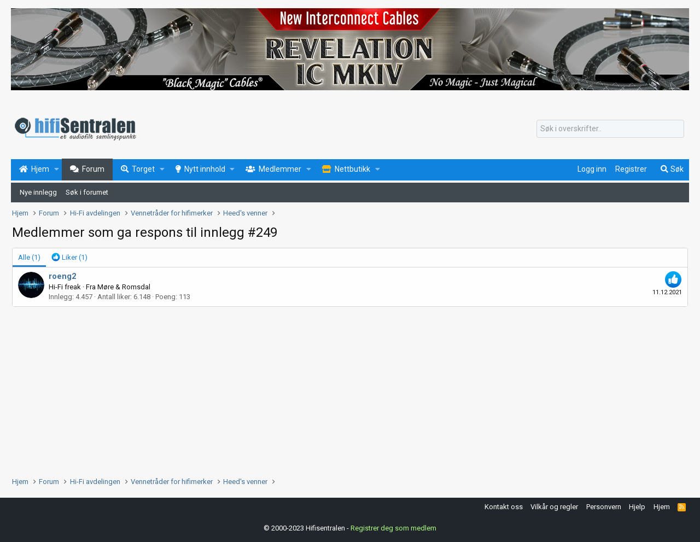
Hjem (662, 507)
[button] (56, 169)
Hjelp (637, 507)
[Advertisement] (340, 388)
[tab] (69, 257)
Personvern (603, 507)
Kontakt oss (504, 507)
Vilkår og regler (554, 507)
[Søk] (610, 129)
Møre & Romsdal (123, 287)
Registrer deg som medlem (393, 528)
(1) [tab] (29, 257)
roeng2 (63, 276)
